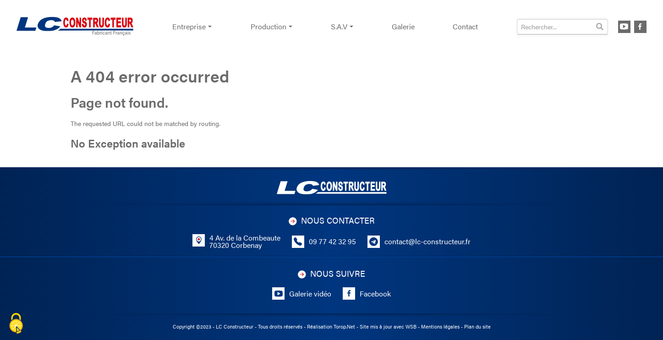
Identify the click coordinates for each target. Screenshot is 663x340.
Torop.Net (344, 326)
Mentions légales (440, 326)
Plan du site (477, 326)
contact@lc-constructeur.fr (427, 241)
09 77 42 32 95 (332, 241)
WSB (410, 326)
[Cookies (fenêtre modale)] (16, 324)
